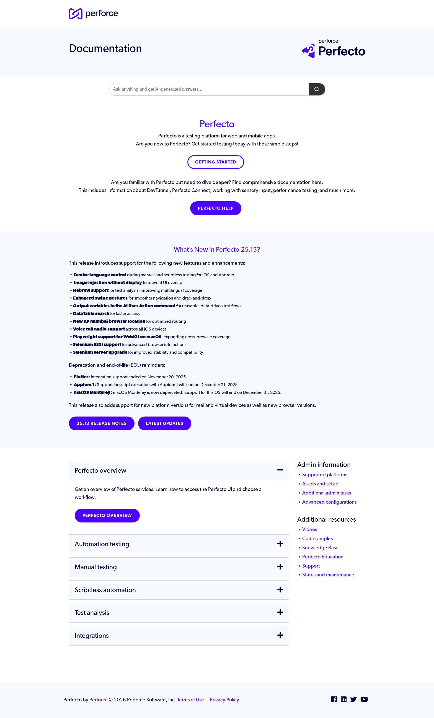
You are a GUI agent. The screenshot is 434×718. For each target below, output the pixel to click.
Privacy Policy (224, 700)
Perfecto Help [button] (216, 208)
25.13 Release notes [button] (102, 423)
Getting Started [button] (215, 162)
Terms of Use (190, 700)
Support (311, 566)
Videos (309, 529)
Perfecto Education (322, 557)
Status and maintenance (328, 574)
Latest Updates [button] (165, 423)
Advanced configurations (329, 502)
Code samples (317, 538)
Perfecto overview (107, 515)
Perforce (98, 700)
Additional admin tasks (326, 493)
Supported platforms (324, 474)
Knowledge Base (320, 547)
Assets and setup (320, 484)
